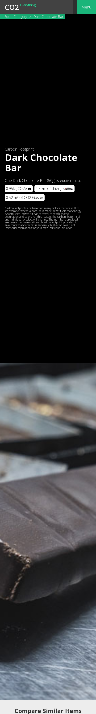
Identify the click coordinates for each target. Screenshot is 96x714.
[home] (20, 7)
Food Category (15, 16)
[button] (86, 7)
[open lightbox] (48, 531)
